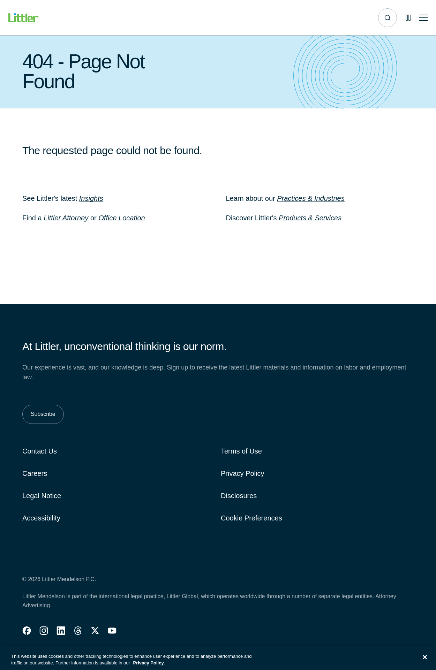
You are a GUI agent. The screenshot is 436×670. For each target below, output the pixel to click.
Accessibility (41, 518)
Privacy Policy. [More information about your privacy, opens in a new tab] (149, 666)
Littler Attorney (66, 218)
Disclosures (239, 496)
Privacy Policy (242, 473)
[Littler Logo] (23, 18)
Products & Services (310, 218)
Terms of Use (241, 451)
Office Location (121, 218)
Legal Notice (41, 496)
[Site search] (387, 17)
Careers (34, 473)
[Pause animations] (408, 18)
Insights (91, 198)
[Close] (425, 661)
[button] (26, 630)
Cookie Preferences (251, 518)
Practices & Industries (310, 198)
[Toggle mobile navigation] (423, 18)
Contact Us (39, 451)
